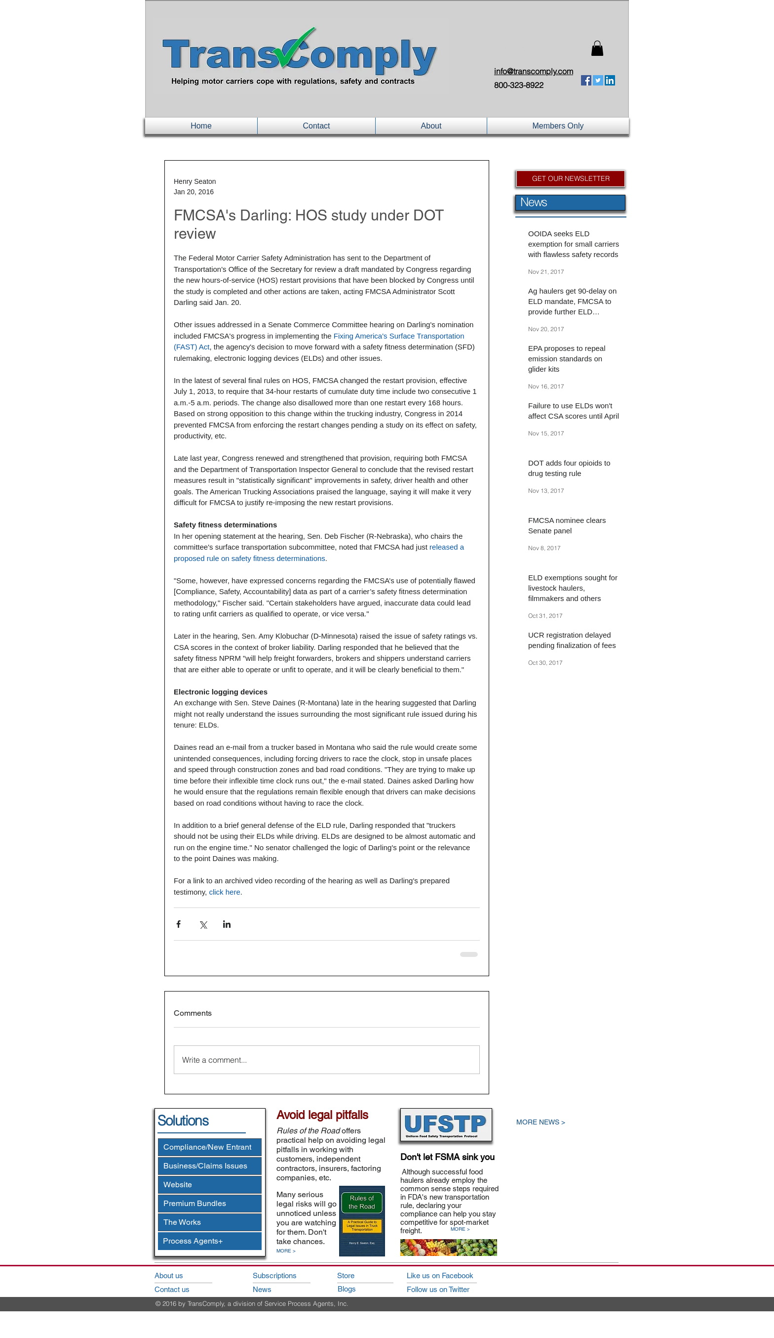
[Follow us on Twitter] (451, 1289)
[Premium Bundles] (210, 1203)
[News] (281, 1289)
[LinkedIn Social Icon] (610, 80)
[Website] (210, 1185)
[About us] (182, 1275)
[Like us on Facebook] (451, 1275)
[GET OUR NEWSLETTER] (570, 179)
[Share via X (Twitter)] (202, 924)
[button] (597, 48)
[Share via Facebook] (178, 924)
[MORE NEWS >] (562, 1122)
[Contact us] (182, 1289)
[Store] (365, 1275)
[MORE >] (291, 1251)
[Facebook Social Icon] (586, 80)
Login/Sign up (515, 49)
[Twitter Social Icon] (598, 80)
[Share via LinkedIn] (227, 924)
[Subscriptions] (281, 1275)
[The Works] (210, 1222)
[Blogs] (366, 1289)
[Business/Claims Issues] (210, 1166)
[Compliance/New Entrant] (210, 1147)
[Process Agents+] (210, 1241)
